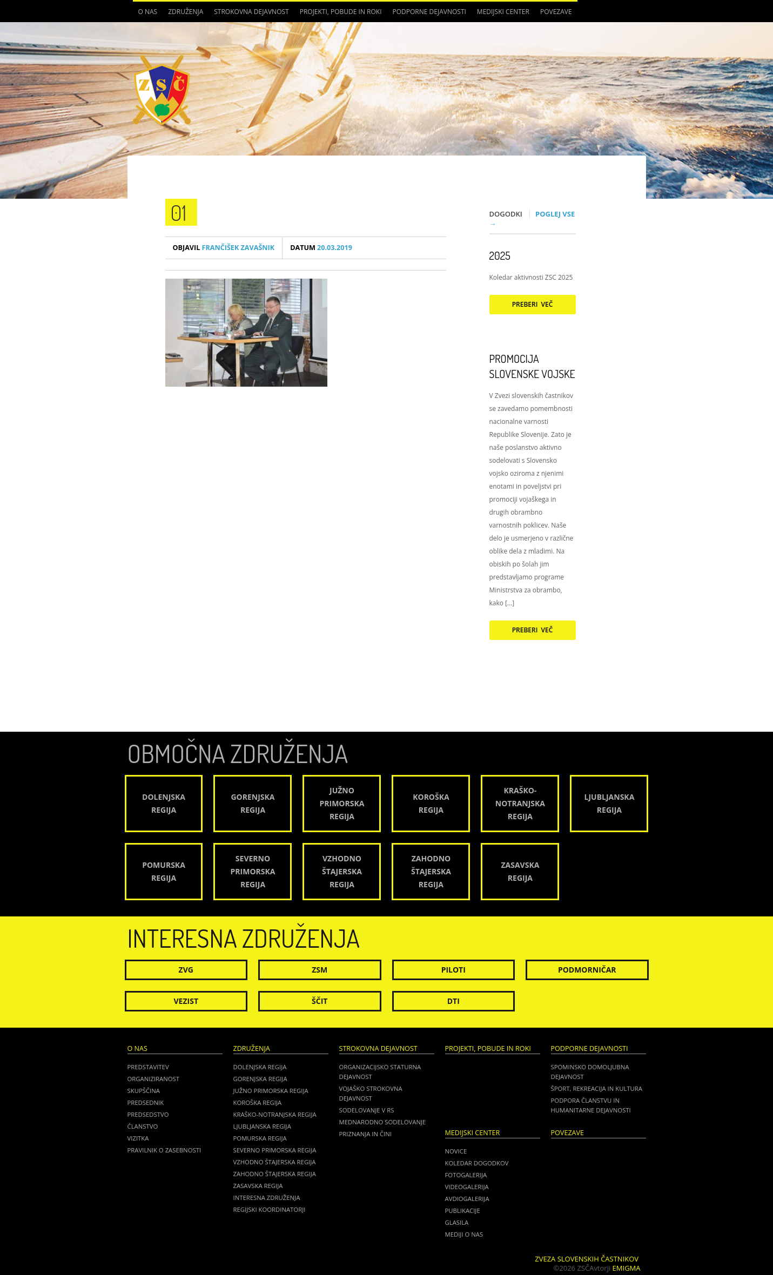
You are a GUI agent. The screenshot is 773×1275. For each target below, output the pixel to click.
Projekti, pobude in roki (341, 11)
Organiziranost (153, 1079)
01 (179, 212)
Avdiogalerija (467, 1199)
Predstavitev (148, 1067)
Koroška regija (257, 1102)
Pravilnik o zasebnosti (164, 1150)
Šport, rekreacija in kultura (596, 1088)
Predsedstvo (148, 1114)
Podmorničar (587, 969)
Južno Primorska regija (270, 1091)
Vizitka (138, 1138)
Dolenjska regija (260, 1067)
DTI (453, 1001)
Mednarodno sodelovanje (382, 1122)
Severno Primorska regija (275, 1150)
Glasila (457, 1222)
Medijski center (503, 11)
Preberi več (532, 304)
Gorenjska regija (260, 1079)
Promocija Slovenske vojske (532, 366)
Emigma (627, 1268)
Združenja (185, 11)
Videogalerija (467, 1187)
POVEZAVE (556, 11)
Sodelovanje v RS (366, 1110)
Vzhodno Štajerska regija (274, 1162)
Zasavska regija (258, 1186)
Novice (456, 1151)
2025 (499, 255)
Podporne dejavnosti (429, 11)
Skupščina (143, 1091)
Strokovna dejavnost (251, 11)
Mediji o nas (464, 1234)
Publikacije (462, 1210)
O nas (148, 11)
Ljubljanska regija (262, 1126)
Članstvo (142, 1126)
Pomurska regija (260, 1138)
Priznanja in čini (365, 1134)
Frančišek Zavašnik (224, 247)
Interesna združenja (266, 1197)
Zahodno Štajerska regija (274, 1174)
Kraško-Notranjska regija (275, 1114)
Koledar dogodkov (477, 1163)
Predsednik (145, 1102)
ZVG (186, 969)
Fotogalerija (466, 1175)
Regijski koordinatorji (269, 1209)
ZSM (319, 969)
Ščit (319, 1001)
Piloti (453, 969)
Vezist (186, 1001)
